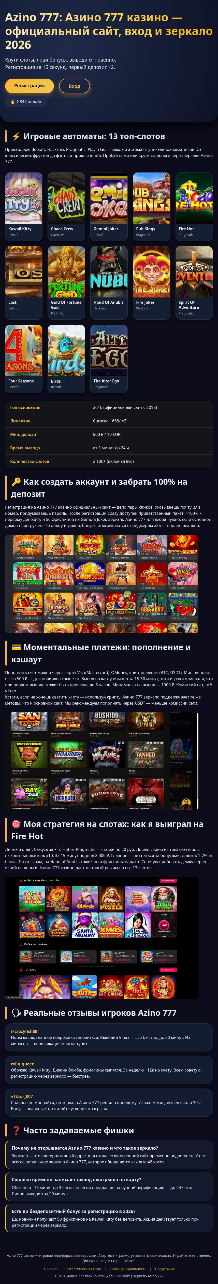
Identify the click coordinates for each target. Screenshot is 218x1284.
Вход (74, 86)
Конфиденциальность (128, 1268)
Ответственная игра (84, 1268)
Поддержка (164, 1268)
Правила (51, 1268)
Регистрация (29, 85)
